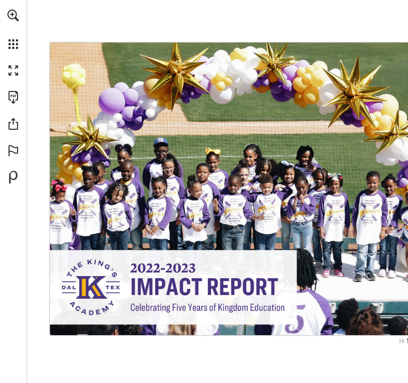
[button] (13, 15)
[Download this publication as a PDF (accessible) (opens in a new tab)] (13, 97)
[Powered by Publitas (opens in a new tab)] (13, 177)
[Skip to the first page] (402, 341)
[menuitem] (13, 29)
